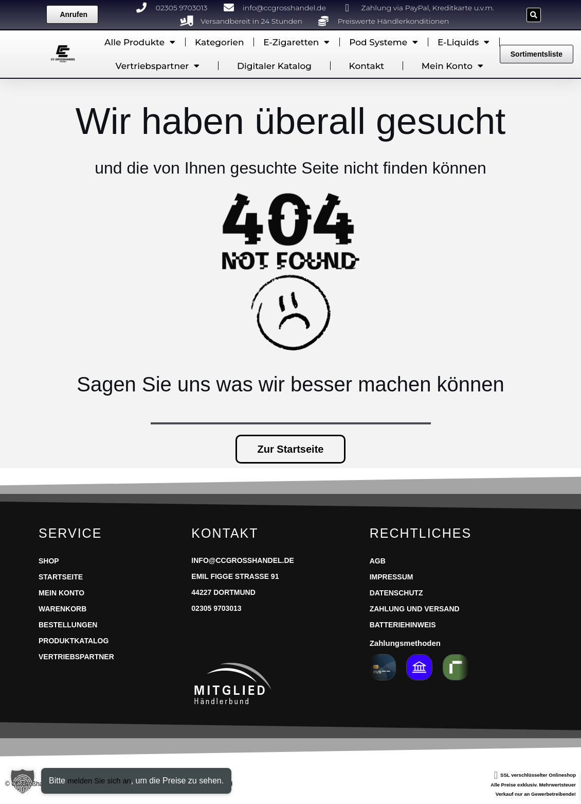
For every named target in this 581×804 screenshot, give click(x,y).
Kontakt (367, 66)
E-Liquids (463, 42)
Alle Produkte (139, 42)
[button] (533, 15)
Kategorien (219, 42)
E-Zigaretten (296, 42)
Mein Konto (452, 65)
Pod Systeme (383, 42)
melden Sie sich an (102, 780)
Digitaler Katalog (274, 66)
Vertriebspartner (158, 65)
